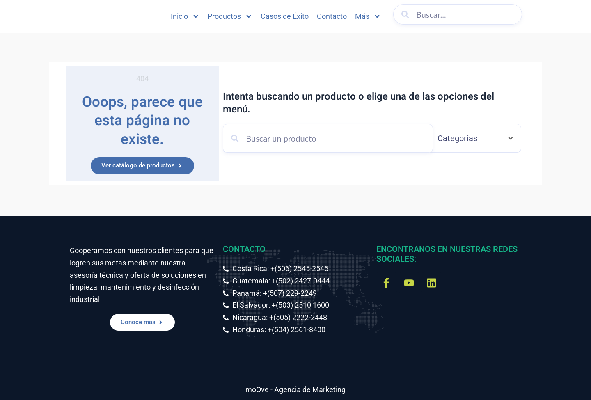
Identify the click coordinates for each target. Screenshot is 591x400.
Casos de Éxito (285, 16)
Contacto (332, 16)
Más (368, 16)
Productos (230, 16)
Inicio (185, 16)
